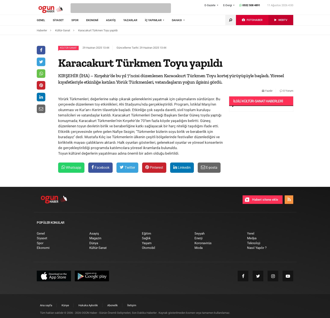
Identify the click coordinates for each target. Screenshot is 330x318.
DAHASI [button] (177, 20)
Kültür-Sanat (68, 47)
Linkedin (182, 167)
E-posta (209, 167)
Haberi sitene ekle (261, 199)
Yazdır (267, 90)
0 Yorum (286, 90)
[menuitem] (45, 20)
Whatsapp (71, 167)
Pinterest (154, 167)
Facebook (100, 167)
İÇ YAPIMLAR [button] (153, 20)
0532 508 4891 (249, 5)
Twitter (127, 167)
